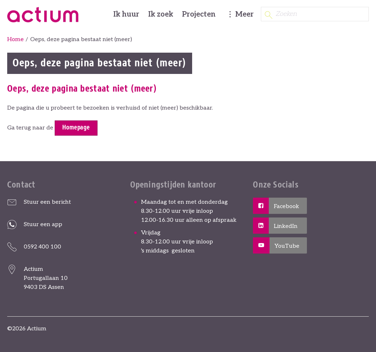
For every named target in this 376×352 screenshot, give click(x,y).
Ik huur (126, 14)
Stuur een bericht (47, 202)
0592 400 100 (42, 246)
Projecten (199, 14)
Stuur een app (43, 224)
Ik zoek (160, 14)
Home (15, 39)
